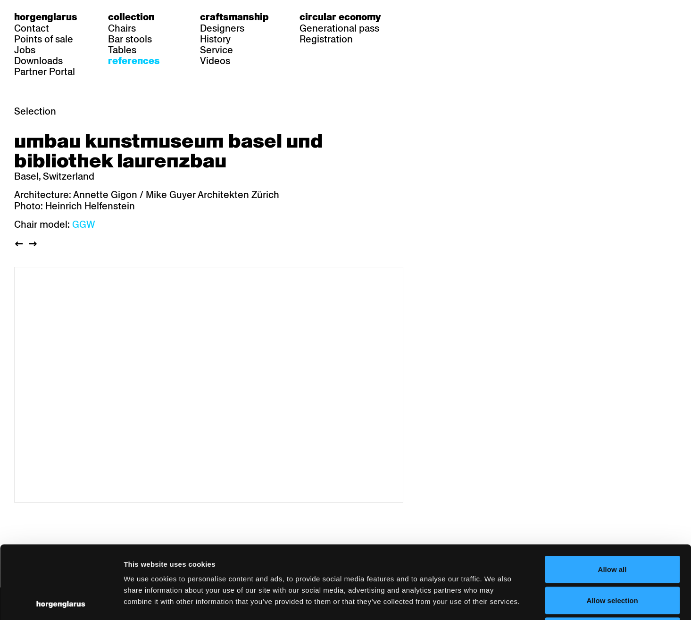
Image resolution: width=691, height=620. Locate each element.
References (134, 61)
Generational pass (339, 28)
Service (216, 50)
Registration (326, 39)
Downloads (38, 61)
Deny (612, 558)
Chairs (122, 28)
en (453, 17)
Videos (215, 61)
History (215, 39)
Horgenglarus (45, 17)
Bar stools (130, 39)
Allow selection (612, 527)
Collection (131, 17)
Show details (493, 601)
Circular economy (340, 17)
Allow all (612, 496)
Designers (222, 28)
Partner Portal (44, 71)
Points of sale (43, 39)
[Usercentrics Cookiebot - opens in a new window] (61, 602)
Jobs (24, 50)
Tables (122, 50)
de (417, 17)
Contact (31, 28)
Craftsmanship (234, 17)
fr (435, 17)
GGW (83, 224)
